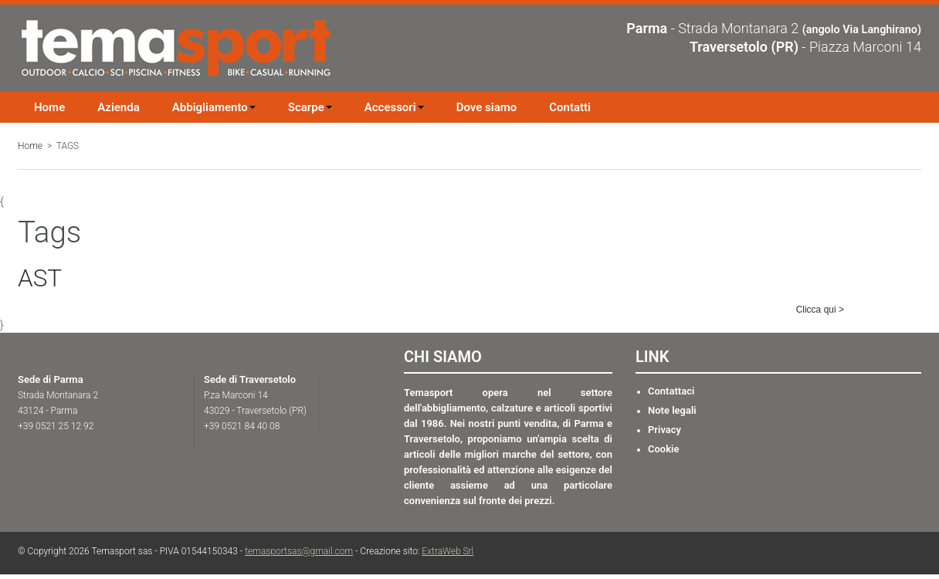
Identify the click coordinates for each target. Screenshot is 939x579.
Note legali (672, 410)
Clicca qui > (820, 309)
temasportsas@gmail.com (299, 551)
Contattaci (671, 391)
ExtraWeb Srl (447, 551)
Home (30, 146)
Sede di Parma (50, 379)
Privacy (664, 429)
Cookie (663, 449)
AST (40, 278)
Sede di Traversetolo (250, 379)
